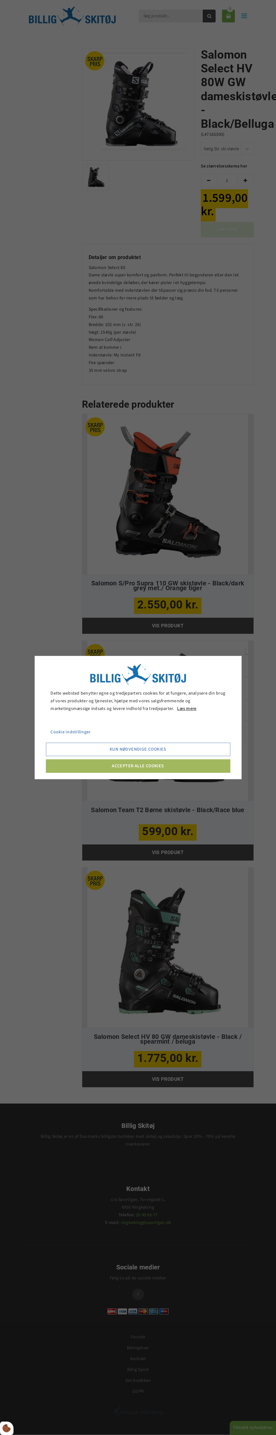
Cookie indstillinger (70, 732)
